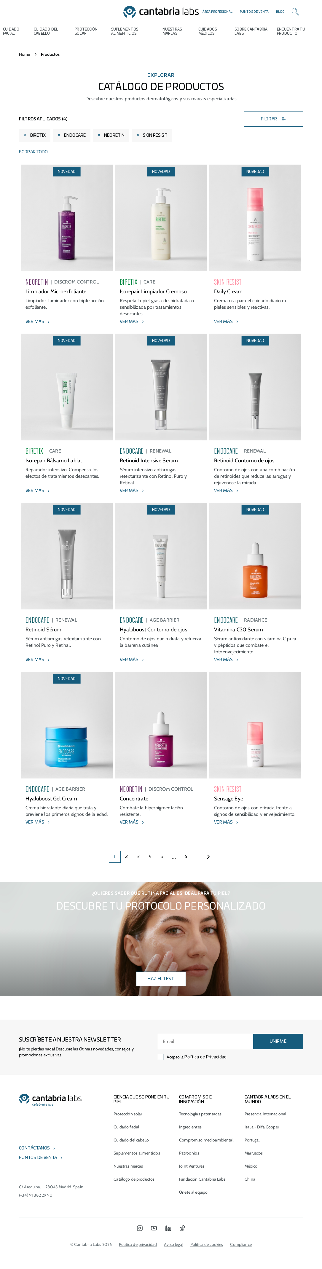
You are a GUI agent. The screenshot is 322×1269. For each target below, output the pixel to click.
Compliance (240, 1244)
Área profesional (217, 11)
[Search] (295, 12)
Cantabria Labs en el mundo (268, 1099)
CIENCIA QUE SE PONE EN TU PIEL (142, 1099)
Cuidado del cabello (46, 31)
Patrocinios (189, 1153)
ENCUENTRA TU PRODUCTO (291, 31)
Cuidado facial (126, 1127)
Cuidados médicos (207, 31)
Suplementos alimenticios (124, 31)
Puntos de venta (254, 11)
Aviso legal (173, 1244)
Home (24, 54)
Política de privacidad (138, 1244)
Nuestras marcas (172, 31)
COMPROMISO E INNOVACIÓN (195, 1099)
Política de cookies (206, 1244)
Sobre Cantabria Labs (251, 31)
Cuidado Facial (11, 31)
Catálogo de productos (134, 1179)
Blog (280, 11)
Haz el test (161, 979)
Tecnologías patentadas (200, 1114)
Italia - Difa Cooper (262, 1127)
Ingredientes (190, 1127)
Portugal (252, 1140)
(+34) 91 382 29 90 (36, 1195)
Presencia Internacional (265, 1114)
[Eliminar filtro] (25, 135)
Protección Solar (86, 31)
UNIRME (278, 1041)
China (250, 1179)
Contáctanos (34, 1148)
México (251, 1166)
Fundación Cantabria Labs (202, 1179)
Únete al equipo (193, 1192)
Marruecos (254, 1153)
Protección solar (128, 1114)
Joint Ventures (191, 1166)
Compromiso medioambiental (206, 1140)
